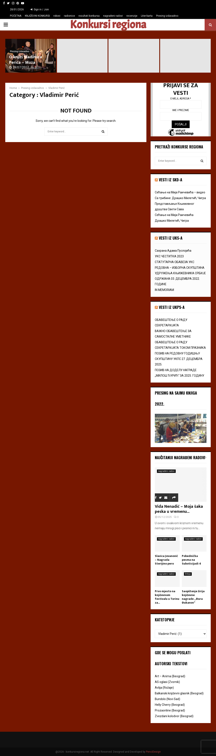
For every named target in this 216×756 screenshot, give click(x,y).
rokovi (56, 15)
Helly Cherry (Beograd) (170, 704)
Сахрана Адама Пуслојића (173, 250)
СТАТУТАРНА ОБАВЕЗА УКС (174, 262)
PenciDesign (153, 751)
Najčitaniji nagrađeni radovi (180, 457)
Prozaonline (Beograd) (170, 710)
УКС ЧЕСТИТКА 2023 (169, 256)
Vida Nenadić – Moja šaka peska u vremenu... (179, 509)
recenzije (131, 15)
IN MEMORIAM (164, 290)
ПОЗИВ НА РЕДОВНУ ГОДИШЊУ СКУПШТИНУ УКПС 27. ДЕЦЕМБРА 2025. (178, 359)
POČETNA (15, 15)
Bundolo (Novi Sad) (167, 699)
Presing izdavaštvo (167, 15)
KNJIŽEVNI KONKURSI (37, 15)
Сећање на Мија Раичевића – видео (180, 192)
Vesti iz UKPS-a (172, 307)
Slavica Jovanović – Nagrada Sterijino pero (166, 560)
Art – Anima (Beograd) (170, 676)
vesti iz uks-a (170, 238)
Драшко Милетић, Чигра (172, 220)
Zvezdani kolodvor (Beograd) (174, 716)
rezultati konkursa (89, 15)
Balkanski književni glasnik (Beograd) (179, 693)
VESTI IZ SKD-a (170, 179)
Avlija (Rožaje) (164, 687)
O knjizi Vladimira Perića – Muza (25, 59)
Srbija (188, 574)
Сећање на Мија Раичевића (174, 215)
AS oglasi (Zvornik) (167, 682)
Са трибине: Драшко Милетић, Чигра (180, 198)
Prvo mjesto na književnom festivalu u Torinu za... (167, 597)
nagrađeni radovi (113, 15)
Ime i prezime (180, 110)
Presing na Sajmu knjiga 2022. (176, 398)
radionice (69, 15)
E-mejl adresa (180, 98)
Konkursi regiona (108, 24)
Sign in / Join (40, 9)
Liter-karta (147, 15)
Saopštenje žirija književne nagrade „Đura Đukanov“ (193, 597)
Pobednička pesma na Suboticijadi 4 (191, 560)
